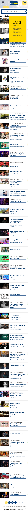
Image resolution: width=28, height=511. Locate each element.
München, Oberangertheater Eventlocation (17, 359)
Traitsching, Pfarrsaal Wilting (14, 108)
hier (19, 37)
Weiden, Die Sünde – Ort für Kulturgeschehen (17, 346)
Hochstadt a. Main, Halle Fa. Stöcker (16, 296)
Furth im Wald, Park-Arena (14, 213)
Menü (2, 1)
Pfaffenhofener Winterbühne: (17, 467)
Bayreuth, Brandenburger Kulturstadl (16, 242)
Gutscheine (22, 7)
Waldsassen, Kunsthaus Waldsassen (16, 496)
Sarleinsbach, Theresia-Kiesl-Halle (15, 479)
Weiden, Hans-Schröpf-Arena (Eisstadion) (17, 46)
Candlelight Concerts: (15, 416)
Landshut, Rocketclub (13, 252)
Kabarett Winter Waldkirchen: (17, 446)
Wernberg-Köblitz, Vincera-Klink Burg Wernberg (18, 119)
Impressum (6, 509)
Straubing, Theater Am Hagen (15, 63)
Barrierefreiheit (20, 509)
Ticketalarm (16, 7)
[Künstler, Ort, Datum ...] (14, 11)
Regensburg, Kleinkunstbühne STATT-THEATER (18, 195)
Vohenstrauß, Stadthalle (14, 319)
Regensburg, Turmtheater (14, 53)
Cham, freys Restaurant (14, 427)
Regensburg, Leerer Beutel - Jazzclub (16, 157)
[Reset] (26, 11)
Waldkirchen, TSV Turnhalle (14, 447)
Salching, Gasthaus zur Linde (14, 279)
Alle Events (5, 7)
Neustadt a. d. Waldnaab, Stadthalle (16, 260)
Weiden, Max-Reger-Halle (14, 166)
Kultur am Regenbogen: (15, 127)
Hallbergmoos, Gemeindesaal (14, 309)
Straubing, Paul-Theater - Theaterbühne (16, 339)
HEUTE (11, 7)
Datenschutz (13, 509)
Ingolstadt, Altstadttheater (14, 72)
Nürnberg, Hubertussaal (14, 436)
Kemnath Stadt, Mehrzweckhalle (15, 378)
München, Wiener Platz (14, 407)
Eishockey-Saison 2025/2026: (17, 44)
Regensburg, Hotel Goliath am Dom (16, 139)
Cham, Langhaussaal (13, 129)
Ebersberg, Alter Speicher (14, 289)
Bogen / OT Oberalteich (14, 90)
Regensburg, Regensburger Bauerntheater (17, 146)
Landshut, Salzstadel (13, 417)
